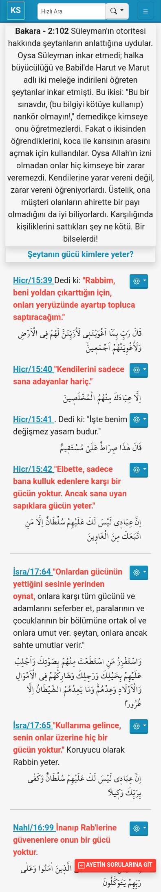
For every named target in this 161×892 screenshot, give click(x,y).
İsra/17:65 (33, 725)
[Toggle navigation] (145, 11)
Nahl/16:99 (34, 828)
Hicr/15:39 (33, 280)
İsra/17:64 (33, 572)
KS (16, 10)
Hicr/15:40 (33, 369)
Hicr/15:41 (33, 419)
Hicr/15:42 (33, 469)
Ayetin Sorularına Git (115, 864)
